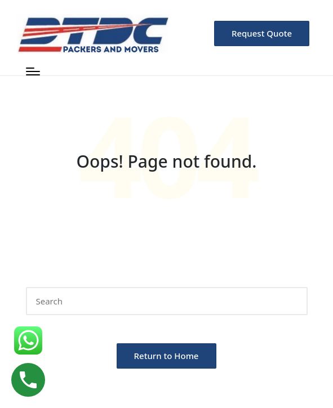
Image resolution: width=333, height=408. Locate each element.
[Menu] (33, 71)
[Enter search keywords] (167, 301)
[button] (261, 33)
